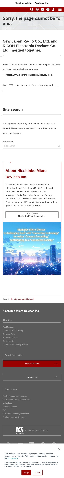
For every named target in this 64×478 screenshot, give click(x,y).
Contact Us (32, 377)
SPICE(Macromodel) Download (16, 414)
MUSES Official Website (36, 430)
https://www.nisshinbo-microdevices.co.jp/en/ (29, 75)
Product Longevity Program (14, 417)
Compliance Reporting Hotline (15, 344)
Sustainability (8, 341)
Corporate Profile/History (13, 330)
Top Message (8, 327)
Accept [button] (26, 473)
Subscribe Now (32, 363)
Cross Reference (10, 407)
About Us (7, 320)
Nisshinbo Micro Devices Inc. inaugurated (29, 85)
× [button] (59, 449)
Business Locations (11, 337)
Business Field (9, 334)
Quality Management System (15, 396)
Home (5, 299)
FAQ (4, 410)
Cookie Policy (13, 458)
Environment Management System (17, 400)
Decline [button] (37, 473)
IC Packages (8, 403)
